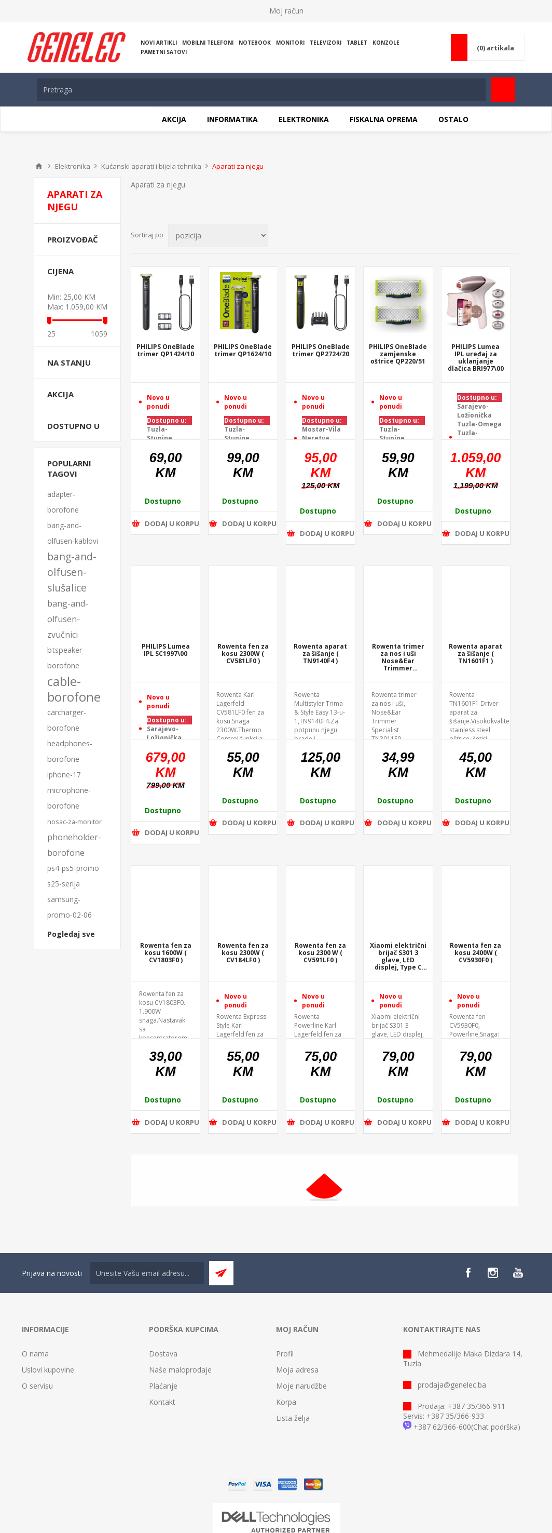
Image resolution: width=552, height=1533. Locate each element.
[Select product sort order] (218, 235)
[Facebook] (468, 1273)
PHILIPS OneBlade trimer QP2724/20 (321, 350)
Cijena (60, 271)
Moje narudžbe (301, 1386)
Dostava (163, 1354)
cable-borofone (74, 689)
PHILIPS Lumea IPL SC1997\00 (166, 650)
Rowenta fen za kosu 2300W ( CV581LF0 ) (243, 654)
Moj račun (286, 11)
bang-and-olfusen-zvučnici (67, 619)
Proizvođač (72, 239)
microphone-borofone (69, 798)
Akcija (60, 394)
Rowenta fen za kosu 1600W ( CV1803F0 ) (165, 953)
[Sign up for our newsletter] (147, 1273)
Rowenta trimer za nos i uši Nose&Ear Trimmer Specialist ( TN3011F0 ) (398, 657)
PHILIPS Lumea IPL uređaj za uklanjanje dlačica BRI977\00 (476, 357)
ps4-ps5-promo (73, 868)
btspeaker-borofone (66, 657)
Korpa (286, 1402)
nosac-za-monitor (74, 821)
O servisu (37, 1386)
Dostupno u (73, 426)
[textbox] (261, 89)
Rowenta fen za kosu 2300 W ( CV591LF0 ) (320, 953)
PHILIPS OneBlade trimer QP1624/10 (243, 350)
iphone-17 (64, 774)
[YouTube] (517, 1273)
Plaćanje (163, 1386)
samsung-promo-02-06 (69, 907)
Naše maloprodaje (180, 1370)
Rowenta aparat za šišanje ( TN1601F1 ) (475, 654)
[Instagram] (493, 1273)
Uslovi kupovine (48, 1370)
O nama (35, 1354)
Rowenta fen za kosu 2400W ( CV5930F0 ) (475, 953)
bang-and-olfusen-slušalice (71, 572)
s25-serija (63, 884)
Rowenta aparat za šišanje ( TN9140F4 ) (320, 654)
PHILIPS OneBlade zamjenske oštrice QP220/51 (398, 354)
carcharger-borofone (66, 720)
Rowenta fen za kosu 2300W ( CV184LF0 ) (243, 953)
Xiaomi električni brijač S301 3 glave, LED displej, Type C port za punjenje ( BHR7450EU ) (398, 956)
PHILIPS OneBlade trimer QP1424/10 (165, 350)
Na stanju (69, 362)
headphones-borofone (69, 751)
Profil (285, 1354)
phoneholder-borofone (74, 844)
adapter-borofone (63, 502)
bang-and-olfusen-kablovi (72, 533)
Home (39, 166)
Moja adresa (297, 1370)
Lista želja (293, 1418)
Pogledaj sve (71, 934)
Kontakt (162, 1402)
